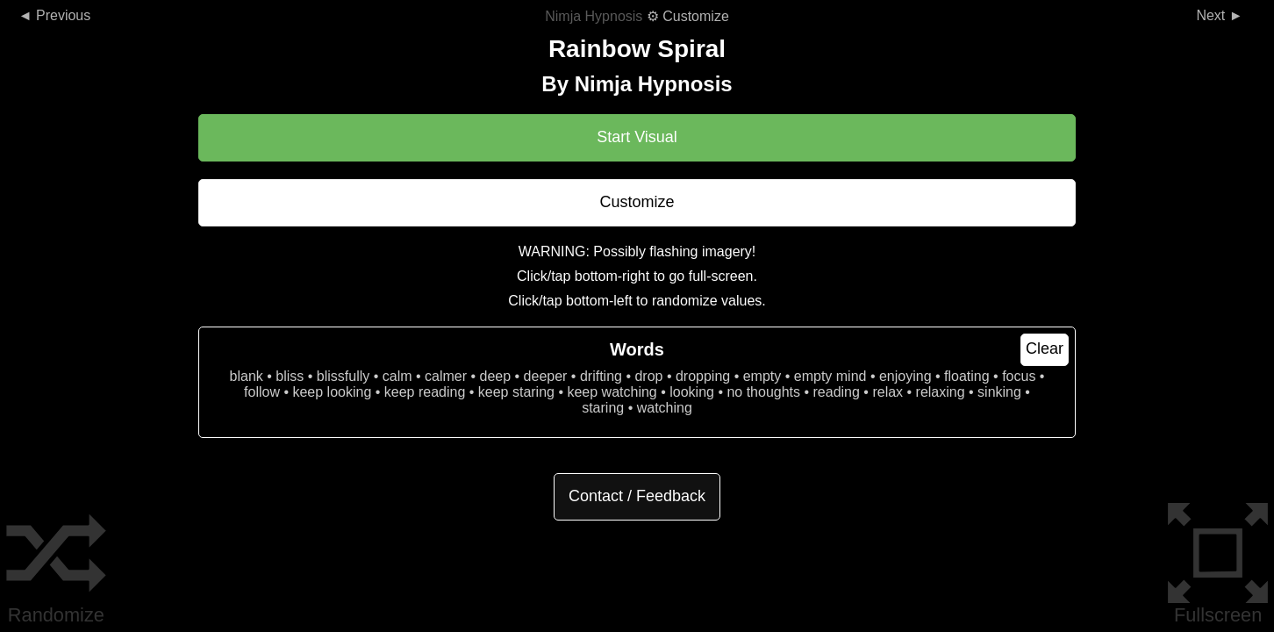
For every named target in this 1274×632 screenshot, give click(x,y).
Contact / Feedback (637, 496)
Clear (1044, 348)
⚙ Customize (637, 16)
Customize (636, 202)
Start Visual (637, 137)
